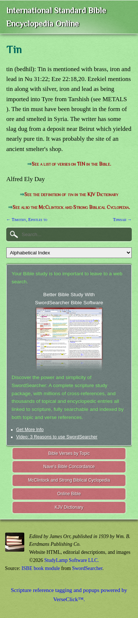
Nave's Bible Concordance (69, 466)
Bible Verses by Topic (69, 453)
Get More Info (30, 429)
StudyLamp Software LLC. (71, 560)
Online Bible (69, 493)
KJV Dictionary (69, 507)
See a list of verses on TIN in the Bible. (71, 164)
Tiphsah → (122, 219)
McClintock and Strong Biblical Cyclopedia (69, 480)
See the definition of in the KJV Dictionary (71, 194)
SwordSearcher (87, 568)
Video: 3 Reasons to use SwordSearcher (57, 436)
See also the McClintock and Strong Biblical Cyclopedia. (71, 207)
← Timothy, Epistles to (26, 219)
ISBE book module (41, 568)
